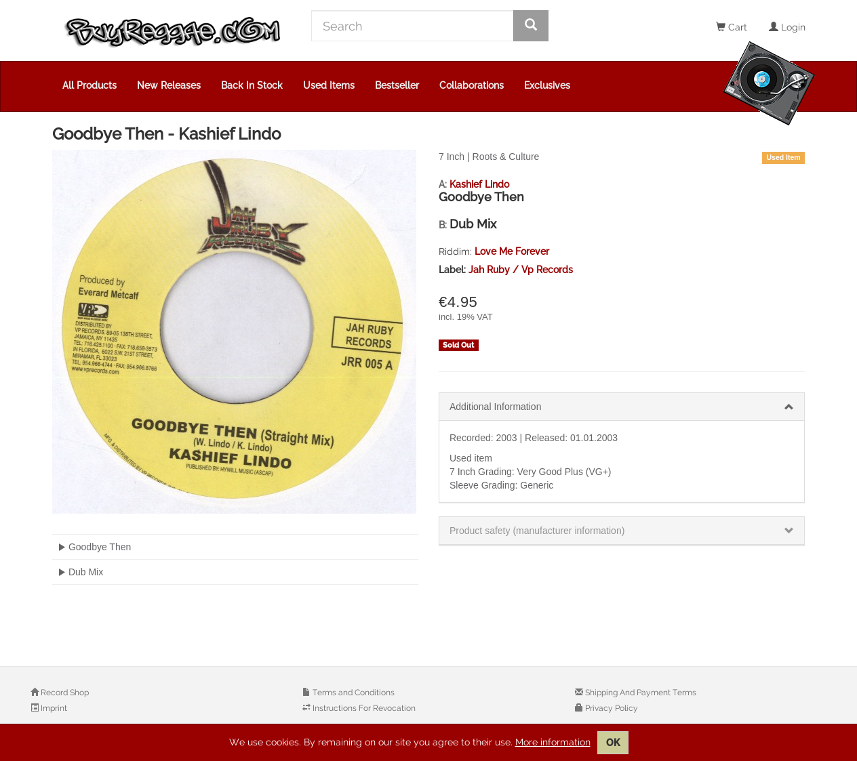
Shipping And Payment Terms (639, 692)
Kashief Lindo (479, 184)
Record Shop (64, 692)
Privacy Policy (610, 708)
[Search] (412, 25)
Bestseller (397, 85)
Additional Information (495, 406)
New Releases (169, 85)
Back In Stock (252, 85)
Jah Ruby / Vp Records (521, 269)
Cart (731, 27)
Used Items (329, 85)
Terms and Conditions (353, 692)
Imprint (53, 708)
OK (613, 742)
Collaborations (471, 85)
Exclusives (547, 85)
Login (787, 27)
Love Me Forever (512, 251)
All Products (89, 85)
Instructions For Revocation (363, 708)
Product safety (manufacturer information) (537, 530)
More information (553, 742)
